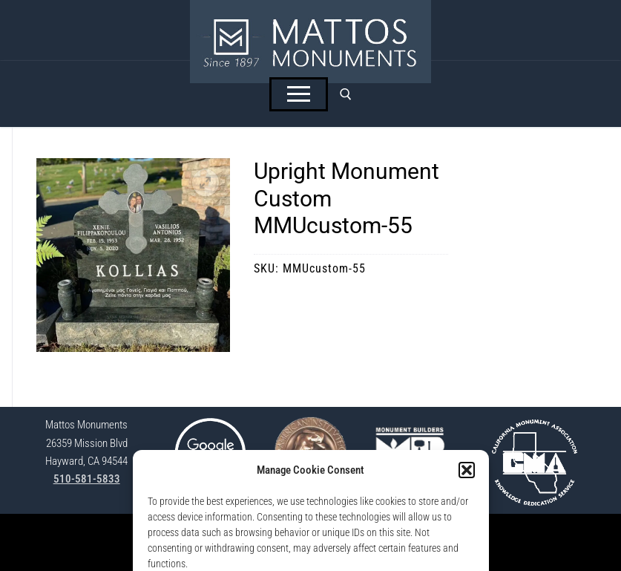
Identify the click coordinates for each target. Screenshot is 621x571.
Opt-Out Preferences (379, 534)
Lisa (414, 550)
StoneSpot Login (234, 534)
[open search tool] (346, 94)
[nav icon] (298, 94)
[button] (205, 182)
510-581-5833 (86, 479)
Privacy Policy (303, 534)
